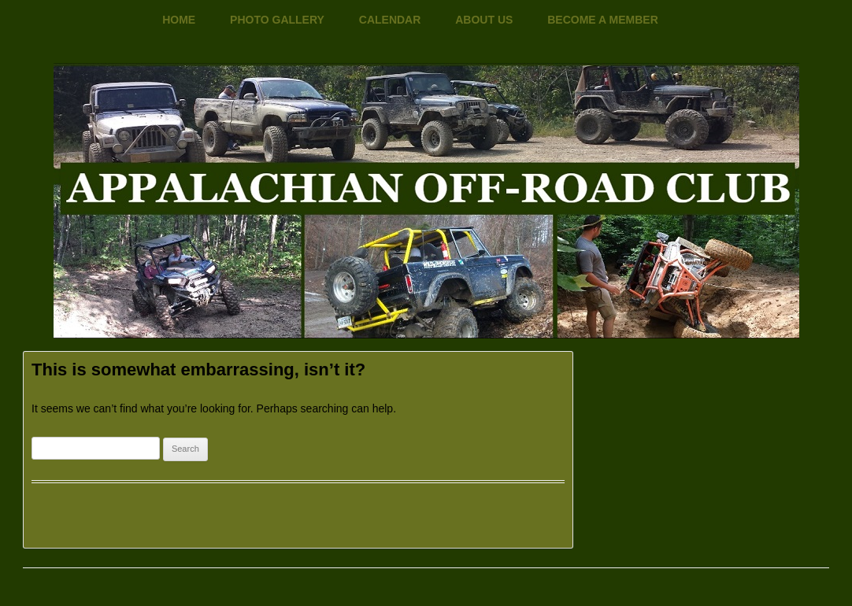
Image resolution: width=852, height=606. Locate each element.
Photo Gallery (277, 19)
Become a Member (602, 19)
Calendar (390, 19)
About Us (484, 19)
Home (178, 19)
